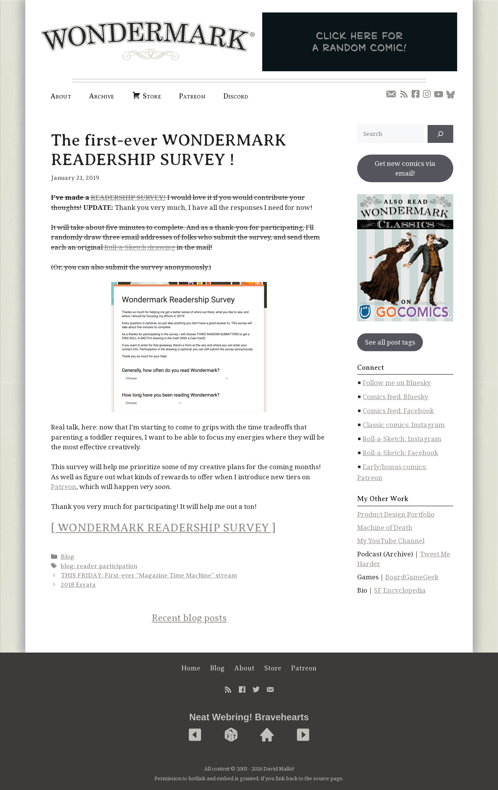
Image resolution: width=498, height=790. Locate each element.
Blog (67, 556)
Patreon (192, 96)
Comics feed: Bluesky (395, 396)
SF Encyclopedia (400, 590)
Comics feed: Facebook (398, 410)
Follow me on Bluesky (397, 382)
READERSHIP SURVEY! (128, 197)
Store (272, 668)
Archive (101, 96)
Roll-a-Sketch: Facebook (400, 452)
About (61, 96)
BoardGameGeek (411, 576)
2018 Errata (78, 584)
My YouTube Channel (390, 540)
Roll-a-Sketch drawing (139, 247)
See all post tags (390, 342)
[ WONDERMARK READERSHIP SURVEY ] (163, 527)
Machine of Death (384, 527)
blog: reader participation (99, 566)
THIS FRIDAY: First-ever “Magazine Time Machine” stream (149, 575)
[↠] (440, 134)
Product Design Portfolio (396, 514)
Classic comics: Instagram (404, 424)
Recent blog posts (189, 618)
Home (190, 668)
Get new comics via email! (405, 168)
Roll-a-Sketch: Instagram (402, 438)
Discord (236, 96)
